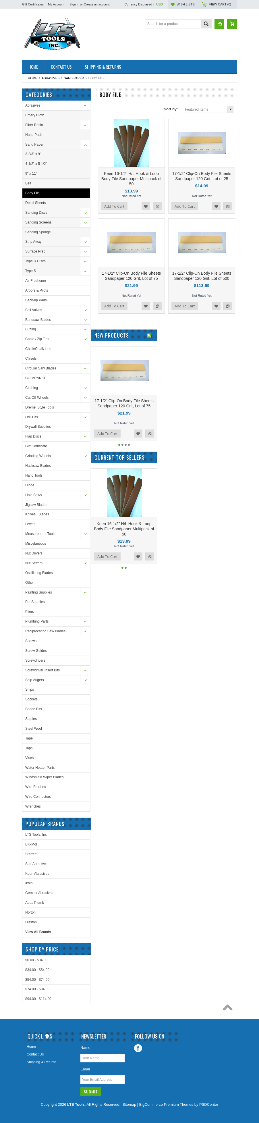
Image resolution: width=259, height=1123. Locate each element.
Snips (29, 689)
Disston (31, 922)
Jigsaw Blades (36, 505)
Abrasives (50, 78)
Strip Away (33, 242)
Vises (29, 758)
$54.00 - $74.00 (37, 980)
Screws (30, 641)
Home (32, 78)
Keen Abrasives (37, 874)
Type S (30, 271)
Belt (28, 183)
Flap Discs (33, 436)
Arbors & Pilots (36, 290)
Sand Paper (74, 78)
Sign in (74, 4)
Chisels (30, 359)
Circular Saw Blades (40, 368)
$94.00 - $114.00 (38, 999)
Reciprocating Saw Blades (45, 631)
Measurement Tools (40, 534)
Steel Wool (33, 729)
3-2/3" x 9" (33, 154)
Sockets (31, 699)
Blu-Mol (31, 844)
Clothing (31, 388)
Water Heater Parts (40, 768)
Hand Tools (33, 475)
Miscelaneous (35, 544)
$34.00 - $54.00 (37, 970)
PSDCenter (208, 1104)
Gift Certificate (36, 446)
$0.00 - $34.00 (36, 960)
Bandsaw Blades (38, 320)
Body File (32, 193)
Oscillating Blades (39, 573)
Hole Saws (33, 495)
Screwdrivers (35, 660)
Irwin (28, 883)
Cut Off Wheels (37, 398)
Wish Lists (185, 4)
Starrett (30, 854)
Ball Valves (33, 310)
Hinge (29, 485)
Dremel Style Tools (39, 407)
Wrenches (33, 806)
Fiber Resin (34, 125)
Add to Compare (157, 206)
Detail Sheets (35, 203)
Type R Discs (35, 261)
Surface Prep (35, 251)
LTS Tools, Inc (36, 835)
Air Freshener (35, 281)
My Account (56, 4)
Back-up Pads (36, 300)
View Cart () (220, 4)
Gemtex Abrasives (39, 893)
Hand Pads (33, 135)
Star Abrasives (36, 864)
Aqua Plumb (34, 903)
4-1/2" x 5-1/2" (36, 164)
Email (85, 1069)
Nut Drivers (33, 553)
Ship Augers (34, 680)
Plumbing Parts (37, 621)
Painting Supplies (38, 592)
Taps (28, 748)
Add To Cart (114, 206)
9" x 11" (31, 174)
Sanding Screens (38, 222)
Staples (31, 719)
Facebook (138, 1048)
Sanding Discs (36, 213)
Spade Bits (33, 709)
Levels (30, 524)
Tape (29, 738)
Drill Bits (31, 417)
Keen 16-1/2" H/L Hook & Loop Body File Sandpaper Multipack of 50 (131, 178)
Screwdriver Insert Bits (42, 670)
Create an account (97, 4)
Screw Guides (36, 651)
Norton (30, 912)
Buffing (30, 329)
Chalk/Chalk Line (38, 349)
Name (85, 1047)
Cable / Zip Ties (37, 339)
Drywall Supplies (38, 427)
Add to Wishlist (146, 206)
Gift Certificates (33, 4)
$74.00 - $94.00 (37, 989)
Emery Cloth (34, 115)
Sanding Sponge (38, 232)
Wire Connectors (38, 797)
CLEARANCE (35, 378)
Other (29, 583)
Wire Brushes (35, 787)
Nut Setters (33, 563)
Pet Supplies (35, 602)
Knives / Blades (37, 514)
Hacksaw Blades (38, 466)
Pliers (29, 612)
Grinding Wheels (38, 456)
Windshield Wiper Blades (44, 777)
